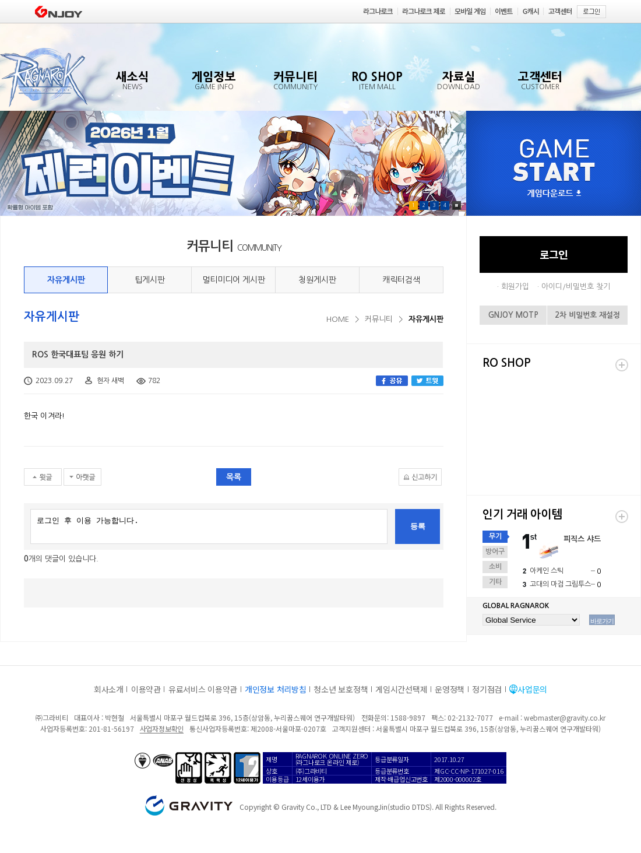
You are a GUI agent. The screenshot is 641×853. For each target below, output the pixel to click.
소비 (495, 566)
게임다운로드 (554, 193)
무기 (495, 536)
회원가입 (515, 286)
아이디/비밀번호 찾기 (575, 286)
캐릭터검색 (401, 280)
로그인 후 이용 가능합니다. (209, 526)
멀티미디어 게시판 (233, 280)
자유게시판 (66, 280)
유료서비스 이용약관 (202, 689)
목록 (233, 477)
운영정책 (449, 689)
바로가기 (602, 620)
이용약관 (146, 689)
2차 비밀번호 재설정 (587, 315)
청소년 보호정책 (341, 689)
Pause (456, 205)
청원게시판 (317, 280)
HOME (337, 319)
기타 (495, 581)
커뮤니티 (379, 319)
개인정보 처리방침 (275, 689)
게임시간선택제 (401, 689)
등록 (417, 526)
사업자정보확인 (162, 728)
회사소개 (109, 689)
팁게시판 (150, 280)
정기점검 (487, 689)
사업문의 (532, 689)
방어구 (495, 551)
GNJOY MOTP (513, 315)
